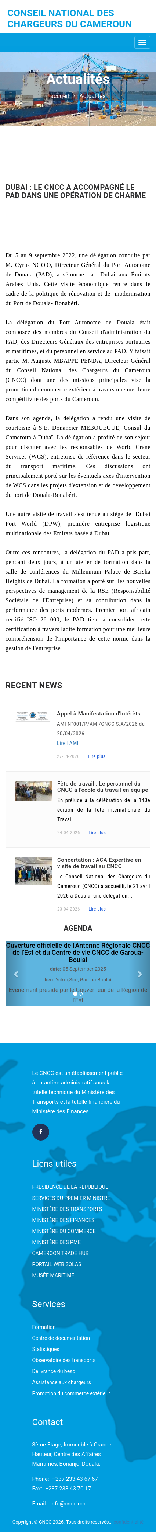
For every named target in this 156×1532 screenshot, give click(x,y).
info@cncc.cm (68, 1503)
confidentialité (128, 1522)
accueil (59, 96)
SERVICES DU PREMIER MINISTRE (71, 1198)
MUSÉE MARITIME (53, 1275)
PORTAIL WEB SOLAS (56, 1264)
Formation (44, 1327)
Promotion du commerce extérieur (71, 1393)
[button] (16, 973)
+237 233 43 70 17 (68, 1488)
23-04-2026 (68, 909)
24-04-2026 (68, 832)
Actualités (92, 96)
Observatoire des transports (64, 1360)
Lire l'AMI (68, 743)
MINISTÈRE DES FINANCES (63, 1220)
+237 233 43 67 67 (75, 1479)
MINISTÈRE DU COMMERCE (64, 1231)
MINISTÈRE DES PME (56, 1242)
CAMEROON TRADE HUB (60, 1253)
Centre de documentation (61, 1338)
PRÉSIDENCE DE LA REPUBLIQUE (70, 1187)
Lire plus (96, 756)
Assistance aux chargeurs (61, 1382)
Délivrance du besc (53, 1371)
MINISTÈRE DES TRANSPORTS (67, 1209)
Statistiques (45, 1349)
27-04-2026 (68, 756)
